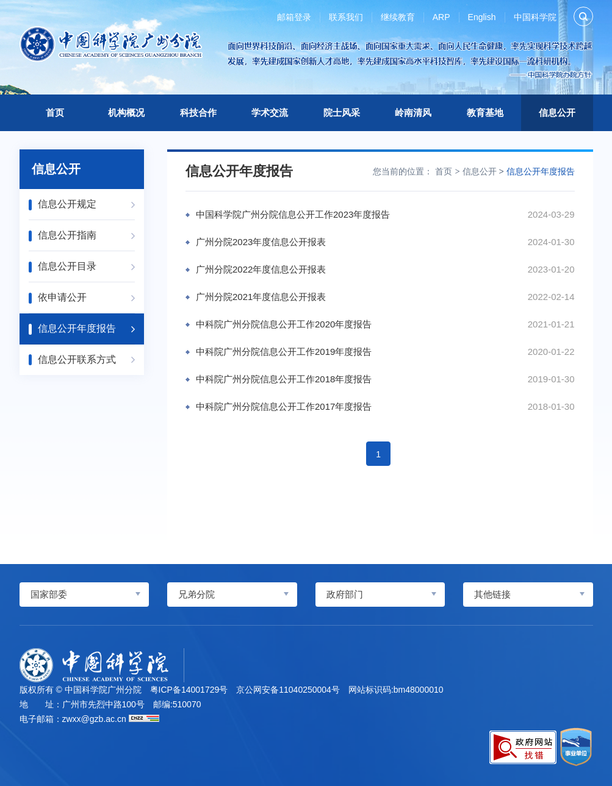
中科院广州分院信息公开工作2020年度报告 (284, 324)
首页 (55, 112)
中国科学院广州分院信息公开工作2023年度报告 (293, 214)
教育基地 (485, 112)
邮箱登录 (294, 17)
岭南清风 (413, 112)
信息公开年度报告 (540, 171)
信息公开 (557, 112)
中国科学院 (535, 17)
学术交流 (269, 112)
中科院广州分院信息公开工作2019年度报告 (284, 351)
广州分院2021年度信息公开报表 (261, 296)
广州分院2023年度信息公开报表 (261, 241)
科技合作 (198, 112)
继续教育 (398, 17)
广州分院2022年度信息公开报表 (261, 269)
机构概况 (126, 112)
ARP (441, 17)
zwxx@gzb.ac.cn (94, 719)
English (482, 17)
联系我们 (346, 17)
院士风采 (341, 112)
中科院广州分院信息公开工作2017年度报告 (284, 406)
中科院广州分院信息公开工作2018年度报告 (284, 379)
